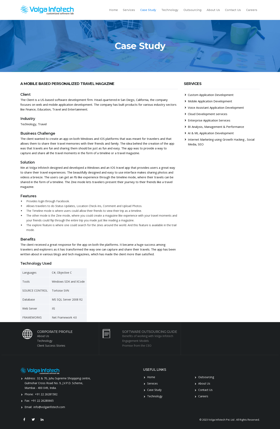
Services (129, 10)
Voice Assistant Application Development (214, 107)
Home (113, 10)
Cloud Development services (206, 114)
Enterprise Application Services (207, 120)
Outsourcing (192, 10)
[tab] (222, 87)
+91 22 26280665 (42, 400)
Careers (251, 10)
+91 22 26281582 (46, 394)
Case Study (148, 10)
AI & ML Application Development (209, 133)
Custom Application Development (209, 95)
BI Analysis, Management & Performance (214, 127)
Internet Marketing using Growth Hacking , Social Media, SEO (219, 141)
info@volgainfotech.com (49, 407)
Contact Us (233, 10)
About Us (213, 10)
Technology (169, 10)
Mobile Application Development (208, 101)
